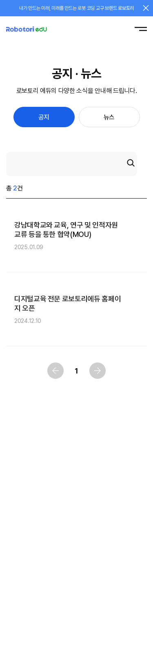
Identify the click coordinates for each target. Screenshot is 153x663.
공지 (43, 117)
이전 (55, 370)
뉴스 (109, 117)
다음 (97, 370)
